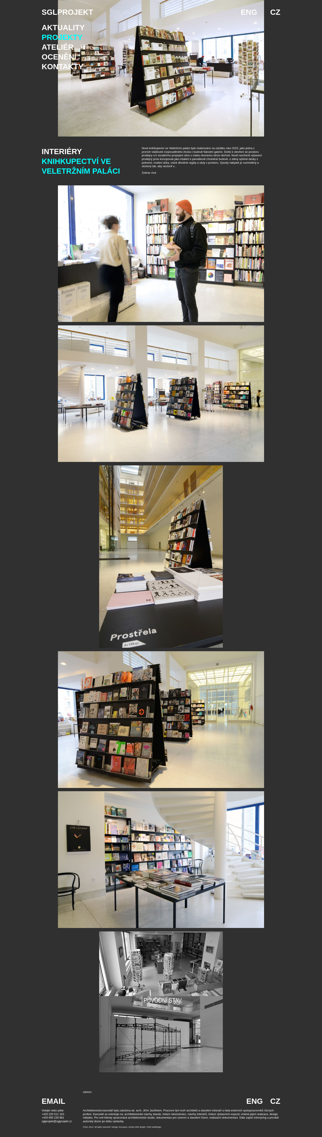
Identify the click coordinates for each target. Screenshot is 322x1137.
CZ (275, 12)
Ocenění (59, 57)
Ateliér (58, 47)
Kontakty (62, 66)
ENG (249, 12)
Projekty (62, 37)
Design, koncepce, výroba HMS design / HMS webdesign (136, 1127)
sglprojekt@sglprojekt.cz (57, 1121)
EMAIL (53, 1101)
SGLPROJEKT (67, 12)
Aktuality (63, 27)
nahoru (87, 1092)
